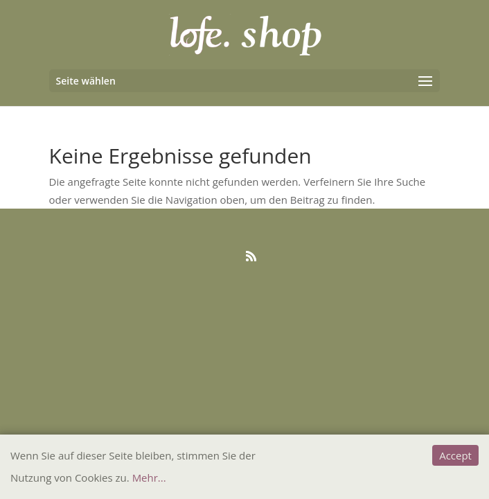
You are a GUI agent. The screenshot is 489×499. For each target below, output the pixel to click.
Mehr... (149, 477)
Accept (455, 455)
